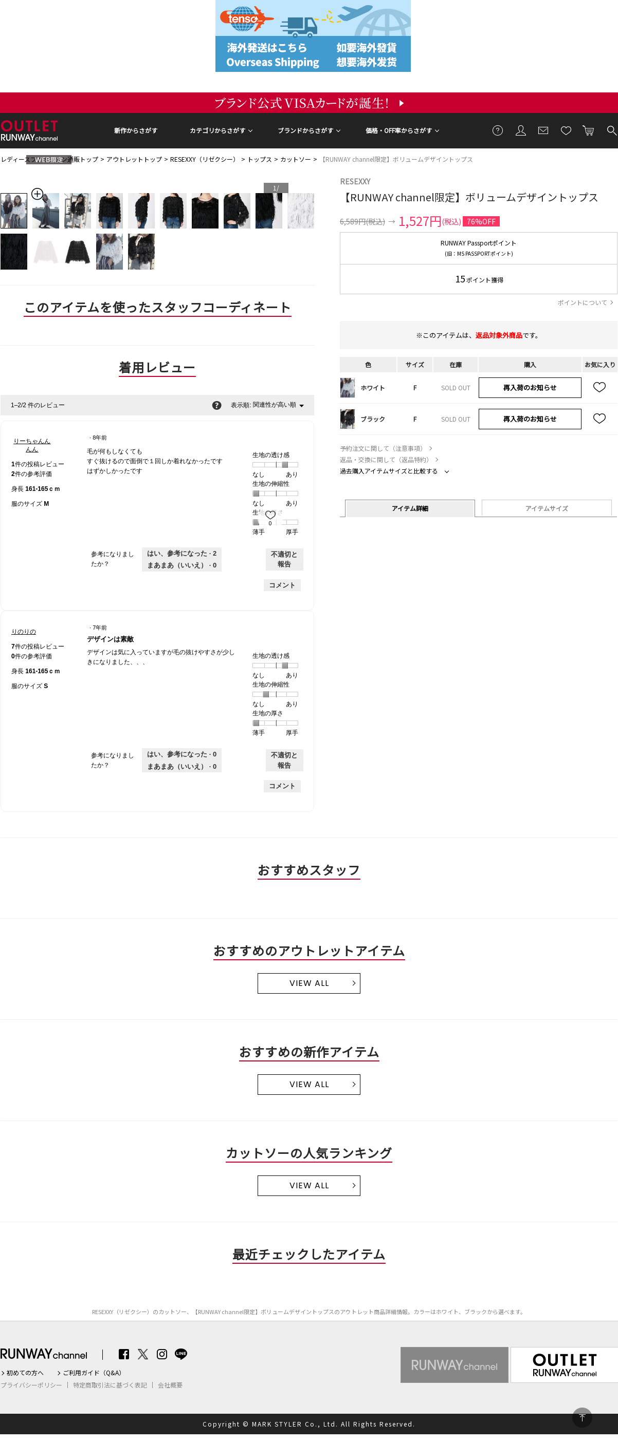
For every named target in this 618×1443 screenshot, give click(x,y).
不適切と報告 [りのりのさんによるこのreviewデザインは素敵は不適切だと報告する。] (284, 760)
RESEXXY (355, 181)
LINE (181, 1354)
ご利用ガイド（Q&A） (94, 1373)
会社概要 (170, 1385)
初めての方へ (25, 1373)
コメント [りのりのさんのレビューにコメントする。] (282, 786)
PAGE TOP (582, 1418)
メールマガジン (543, 130)
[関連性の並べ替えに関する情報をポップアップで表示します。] (217, 405)
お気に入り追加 (600, 387)
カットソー (295, 159)
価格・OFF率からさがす (399, 130)
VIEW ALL (309, 983)
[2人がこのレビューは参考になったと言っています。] (182, 553)
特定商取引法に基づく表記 (110, 1385)
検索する (611, 130)
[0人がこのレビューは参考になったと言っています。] (182, 754)
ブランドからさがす (305, 130)
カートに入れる (589, 130)
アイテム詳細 (410, 508)
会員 (521, 130)
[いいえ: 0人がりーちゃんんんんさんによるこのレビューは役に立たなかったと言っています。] (182, 565)
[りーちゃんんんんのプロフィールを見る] (32, 445)
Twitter (143, 1354)
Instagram (162, 1354)
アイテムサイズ (546, 508)
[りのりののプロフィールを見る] (23, 632)
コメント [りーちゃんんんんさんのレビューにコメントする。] (282, 585)
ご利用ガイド (498, 130)
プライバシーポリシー (31, 1385)
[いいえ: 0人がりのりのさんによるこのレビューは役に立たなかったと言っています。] (182, 767)
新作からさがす (135, 130)
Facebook (124, 1354)
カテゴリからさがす (217, 130)
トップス (259, 159)
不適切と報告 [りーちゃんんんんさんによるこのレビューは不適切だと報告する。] (284, 559)
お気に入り (566, 130)
